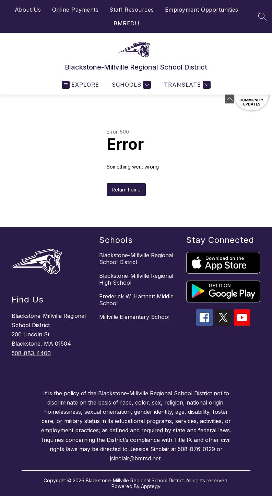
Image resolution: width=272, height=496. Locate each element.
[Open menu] (80, 84)
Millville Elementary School (134, 316)
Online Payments (75, 9)
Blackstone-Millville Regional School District (136, 258)
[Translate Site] (186, 84)
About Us (28, 9)
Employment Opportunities (201, 9)
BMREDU (126, 23)
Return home (126, 190)
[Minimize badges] (229, 99)
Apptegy (151, 486)
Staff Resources (131, 9)
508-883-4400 (31, 353)
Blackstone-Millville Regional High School (136, 279)
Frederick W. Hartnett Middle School (136, 300)
